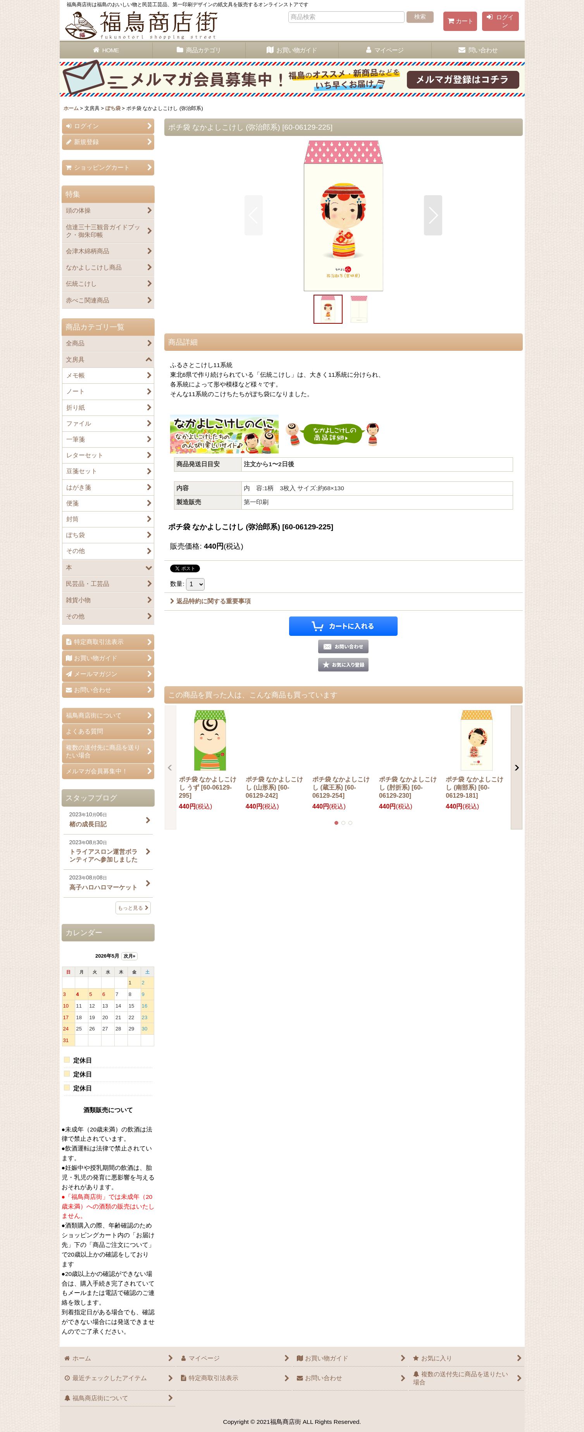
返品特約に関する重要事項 (210, 601)
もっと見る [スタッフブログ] (133, 908)
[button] (254, 215)
